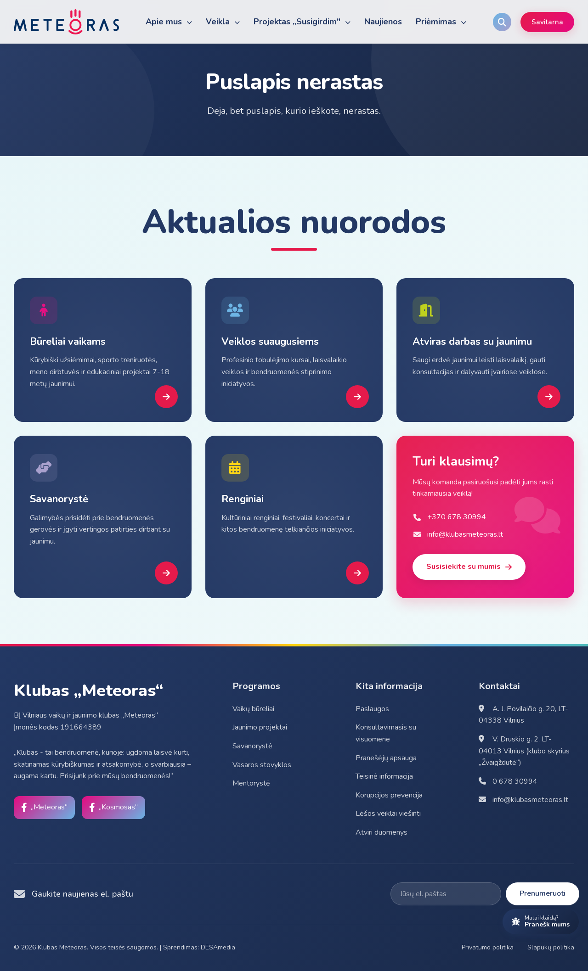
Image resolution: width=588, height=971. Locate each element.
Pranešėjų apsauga (386, 758)
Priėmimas (441, 21)
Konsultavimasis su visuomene (386, 733)
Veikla (223, 21)
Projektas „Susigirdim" (302, 21)
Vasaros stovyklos (261, 765)
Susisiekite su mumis (469, 566)
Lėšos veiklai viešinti (388, 813)
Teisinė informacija (384, 776)
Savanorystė (252, 746)
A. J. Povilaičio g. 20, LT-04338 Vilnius (523, 715)
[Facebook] (44, 807)
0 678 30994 (508, 781)
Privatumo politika (488, 947)
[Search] (502, 22)
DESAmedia (218, 947)
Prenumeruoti (542, 893)
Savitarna (547, 22)
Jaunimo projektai (259, 727)
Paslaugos (372, 709)
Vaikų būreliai (253, 709)
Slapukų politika (550, 947)
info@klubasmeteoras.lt (523, 800)
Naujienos (383, 21)
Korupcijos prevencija (389, 795)
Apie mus (169, 21)
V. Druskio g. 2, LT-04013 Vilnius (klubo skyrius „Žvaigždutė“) (524, 751)
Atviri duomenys (381, 832)
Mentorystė (251, 783)
